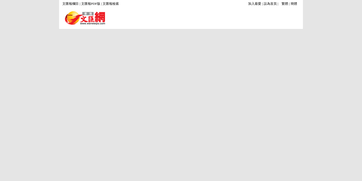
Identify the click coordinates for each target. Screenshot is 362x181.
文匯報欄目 (70, 4)
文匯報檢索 (111, 4)
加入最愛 (254, 4)
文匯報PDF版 (90, 4)
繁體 (285, 4)
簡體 (294, 4)
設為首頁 (270, 4)
